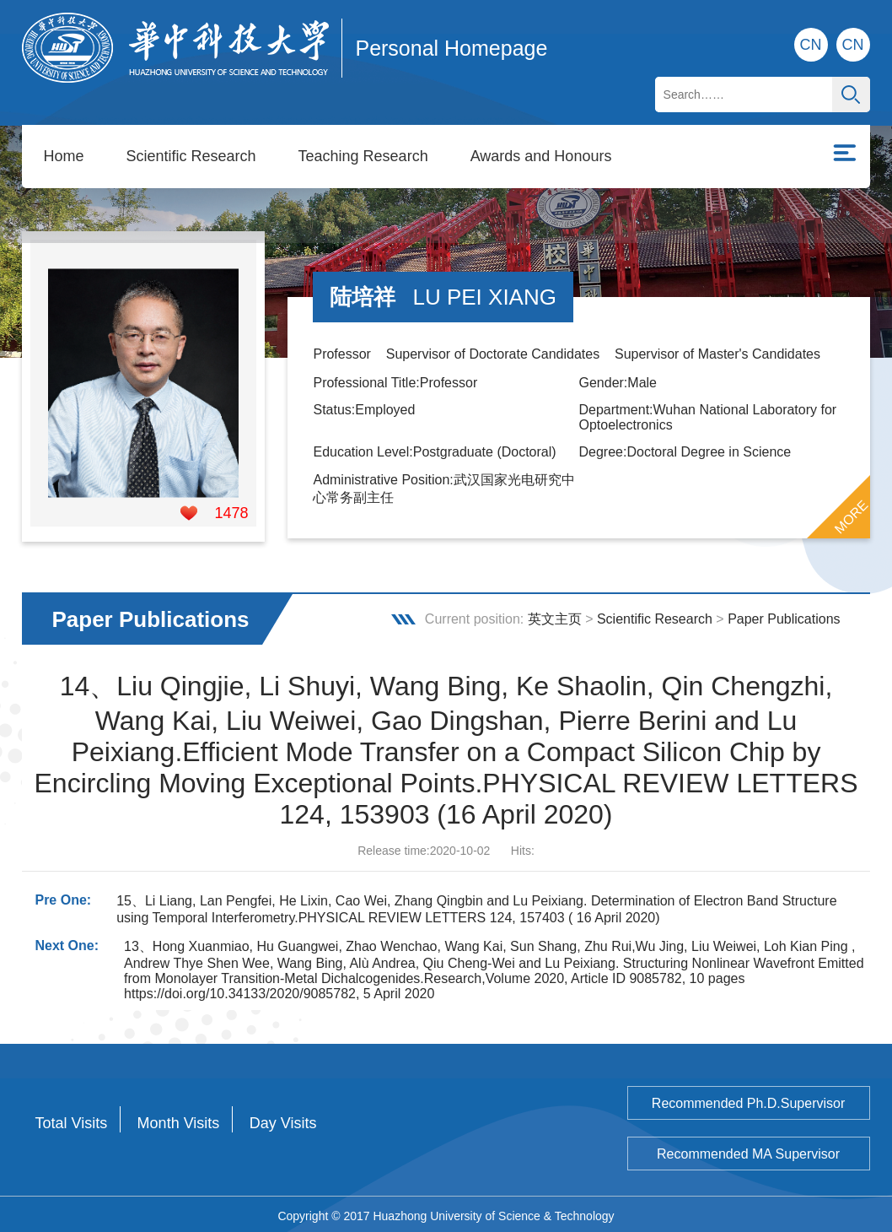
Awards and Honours (541, 156)
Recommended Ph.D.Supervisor (748, 1100)
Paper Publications (784, 615)
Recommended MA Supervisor (748, 1150)
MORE (850, 513)
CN (853, 44)
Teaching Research (363, 156)
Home (63, 156)
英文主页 (555, 615)
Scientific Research (190, 156)
